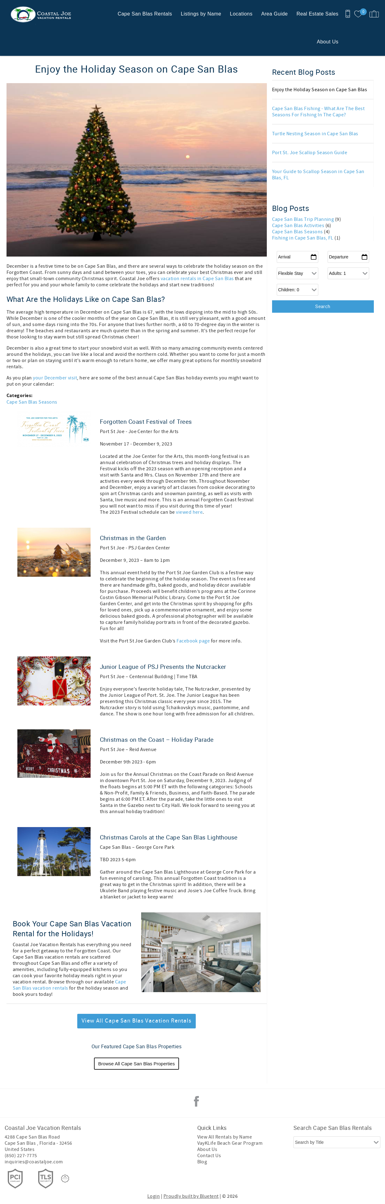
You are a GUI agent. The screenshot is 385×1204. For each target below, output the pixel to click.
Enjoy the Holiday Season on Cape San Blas (319, 90)
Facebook (196, 1101)
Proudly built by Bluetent (191, 1196)
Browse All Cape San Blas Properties (136, 1063)
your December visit (54, 378)
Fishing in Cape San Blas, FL (303, 238)
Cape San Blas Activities (298, 225)
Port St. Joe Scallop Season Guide (309, 153)
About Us (327, 41)
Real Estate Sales (317, 13)
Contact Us (209, 1156)
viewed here (189, 512)
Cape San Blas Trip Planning (303, 219)
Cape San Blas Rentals (145, 13)
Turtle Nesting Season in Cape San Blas (315, 134)
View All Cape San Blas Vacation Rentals (136, 1021)
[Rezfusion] (65, 1178)
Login (153, 1196)
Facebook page (193, 641)
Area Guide (274, 13)
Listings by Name (201, 13)
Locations (241, 13)
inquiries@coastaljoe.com (34, 1162)
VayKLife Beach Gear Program (230, 1143)
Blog (202, 1162)
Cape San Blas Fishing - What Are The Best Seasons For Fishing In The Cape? (318, 111)
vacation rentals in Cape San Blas (197, 278)
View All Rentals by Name (224, 1137)
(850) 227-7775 (21, 1156)
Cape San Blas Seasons (32, 402)
